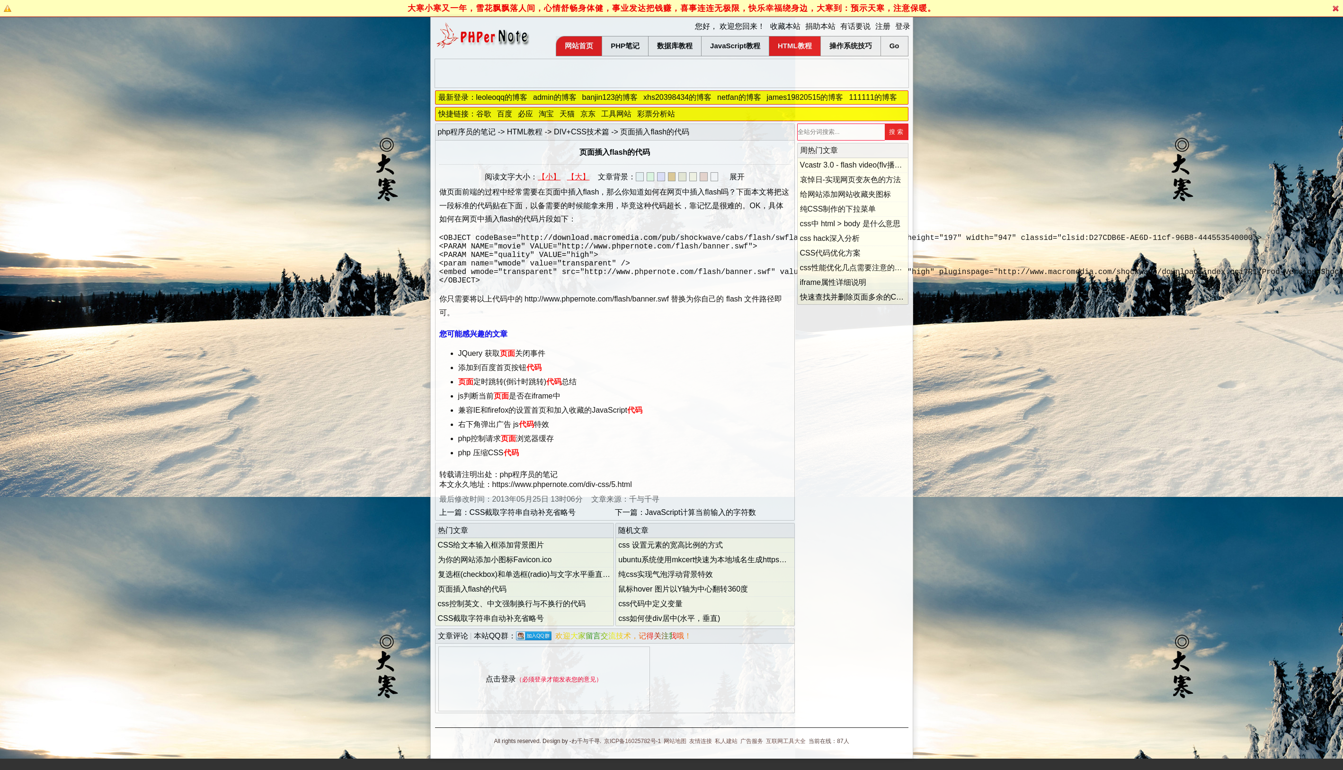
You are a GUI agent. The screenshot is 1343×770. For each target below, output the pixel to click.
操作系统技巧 (850, 46)
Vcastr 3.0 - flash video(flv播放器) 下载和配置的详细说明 (895, 165)
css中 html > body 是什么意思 (850, 224)
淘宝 (546, 114)
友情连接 (700, 752)
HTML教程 (795, 46)
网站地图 (675, 752)
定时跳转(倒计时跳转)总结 (517, 393)
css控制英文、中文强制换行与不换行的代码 (512, 615)
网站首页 (579, 46)
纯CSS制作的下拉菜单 (838, 209)
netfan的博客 (739, 97)
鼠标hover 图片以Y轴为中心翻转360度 (683, 600)
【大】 (578, 177)
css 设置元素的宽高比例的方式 (670, 556)
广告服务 (751, 752)
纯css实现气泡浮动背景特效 (665, 586)
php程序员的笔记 (467, 132)
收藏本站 (785, 26)
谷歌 (483, 114)
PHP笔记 (625, 46)
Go (894, 46)
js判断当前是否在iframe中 (509, 407)
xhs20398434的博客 (677, 97)
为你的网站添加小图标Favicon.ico (495, 571)
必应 (525, 114)
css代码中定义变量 (650, 615)
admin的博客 (555, 97)
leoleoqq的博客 (502, 97)
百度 (504, 114)
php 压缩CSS (488, 464)
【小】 (549, 177)
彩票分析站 (656, 114)
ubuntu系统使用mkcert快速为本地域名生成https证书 (706, 571)
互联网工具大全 (786, 752)
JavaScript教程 (735, 46)
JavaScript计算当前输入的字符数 (700, 524)
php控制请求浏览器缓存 (506, 450)
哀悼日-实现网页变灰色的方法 (850, 180)
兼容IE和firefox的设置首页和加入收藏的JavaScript (550, 421)
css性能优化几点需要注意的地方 (855, 268)
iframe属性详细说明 (833, 282)
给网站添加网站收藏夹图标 (845, 194)
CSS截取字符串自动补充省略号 (523, 524)
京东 (588, 114)
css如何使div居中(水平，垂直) (669, 630)
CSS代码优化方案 (830, 253)
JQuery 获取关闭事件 (501, 365)
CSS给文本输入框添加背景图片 (491, 556)
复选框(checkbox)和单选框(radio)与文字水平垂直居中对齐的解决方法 (554, 586)
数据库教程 (675, 46)
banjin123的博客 (610, 97)
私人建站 (726, 752)
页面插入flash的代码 (472, 600)
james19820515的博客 (805, 97)
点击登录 (501, 690)
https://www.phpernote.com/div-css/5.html (562, 496)
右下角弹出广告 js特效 (503, 436)
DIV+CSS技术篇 (581, 132)
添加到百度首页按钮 (500, 379)
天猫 (567, 114)
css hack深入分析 (830, 238)
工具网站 (616, 114)
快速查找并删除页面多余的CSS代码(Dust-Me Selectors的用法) (906, 297)
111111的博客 (873, 97)
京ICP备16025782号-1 (632, 752)
